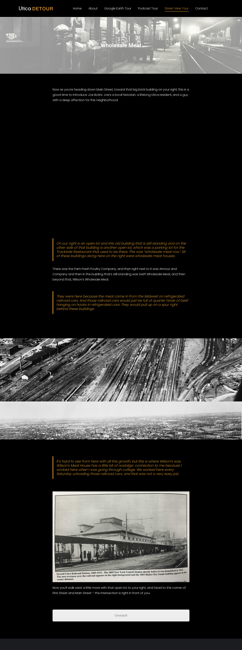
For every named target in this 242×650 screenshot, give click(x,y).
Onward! (121, 615)
